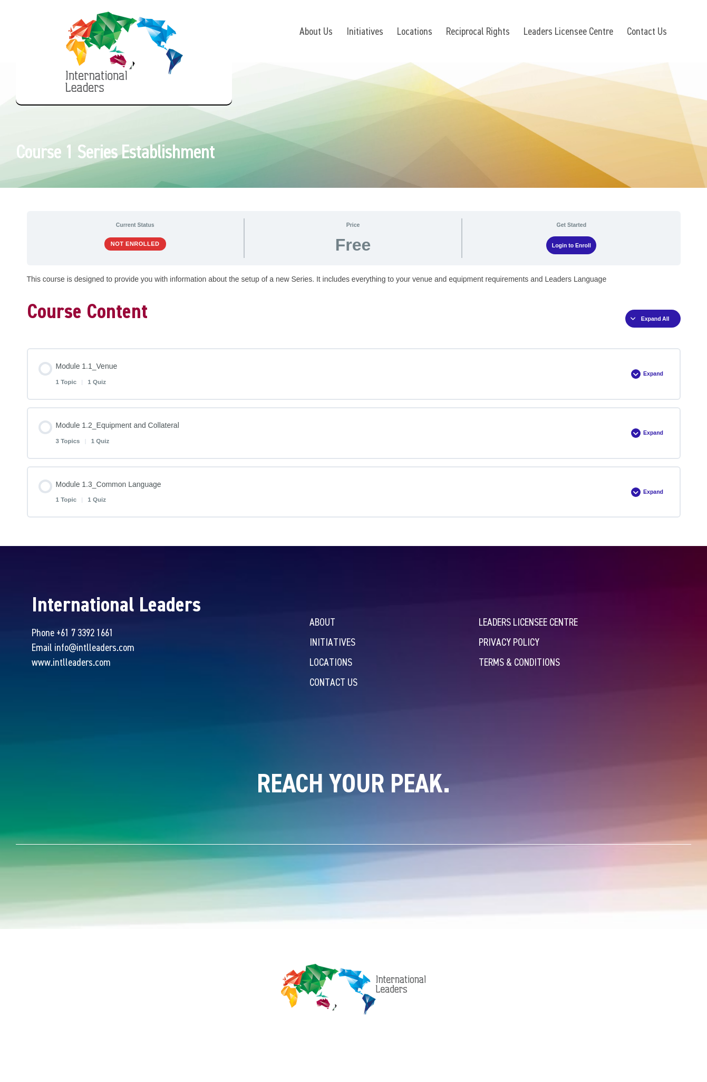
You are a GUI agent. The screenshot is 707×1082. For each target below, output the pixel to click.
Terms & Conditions (519, 663)
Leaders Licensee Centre (568, 30)
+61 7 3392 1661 (84, 633)
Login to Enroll (571, 246)
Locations (414, 30)
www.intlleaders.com (71, 663)
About (322, 623)
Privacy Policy (509, 643)
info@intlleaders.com (94, 648)
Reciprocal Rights (478, 30)
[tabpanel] (354, 280)
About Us (316, 30)
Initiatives (364, 30)
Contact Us (647, 30)
